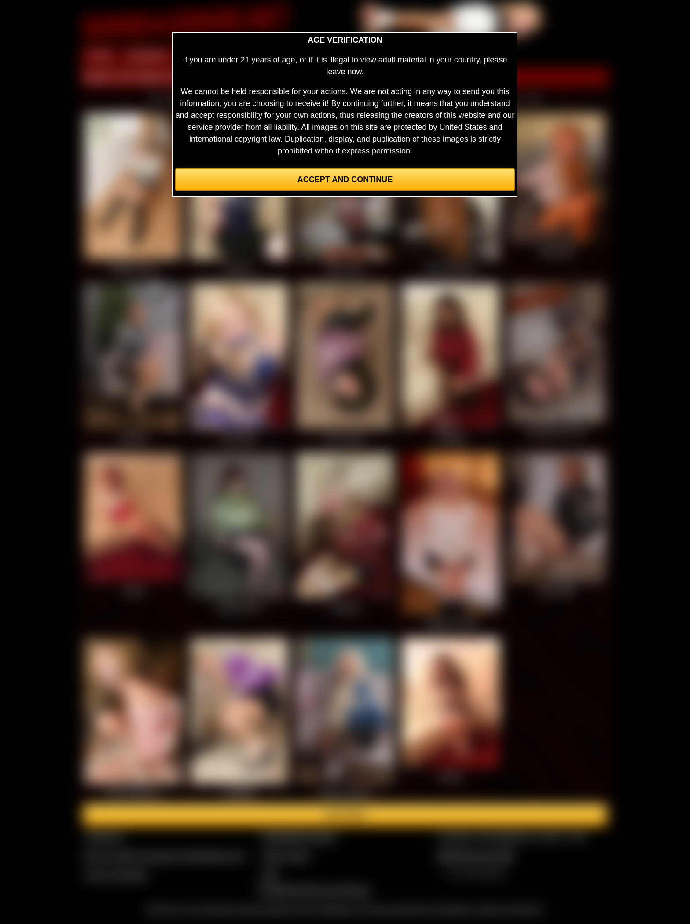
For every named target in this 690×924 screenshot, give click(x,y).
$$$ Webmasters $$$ (475, 855)
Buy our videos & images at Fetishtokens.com (164, 855)
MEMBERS (148, 56)
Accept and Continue (345, 179)
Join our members (116, 874)
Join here (344, 815)
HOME (100, 56)
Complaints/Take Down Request (313, 890)
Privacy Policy (285, 855)
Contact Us (104, 837)
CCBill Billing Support (298, 837)
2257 (270, 874)
